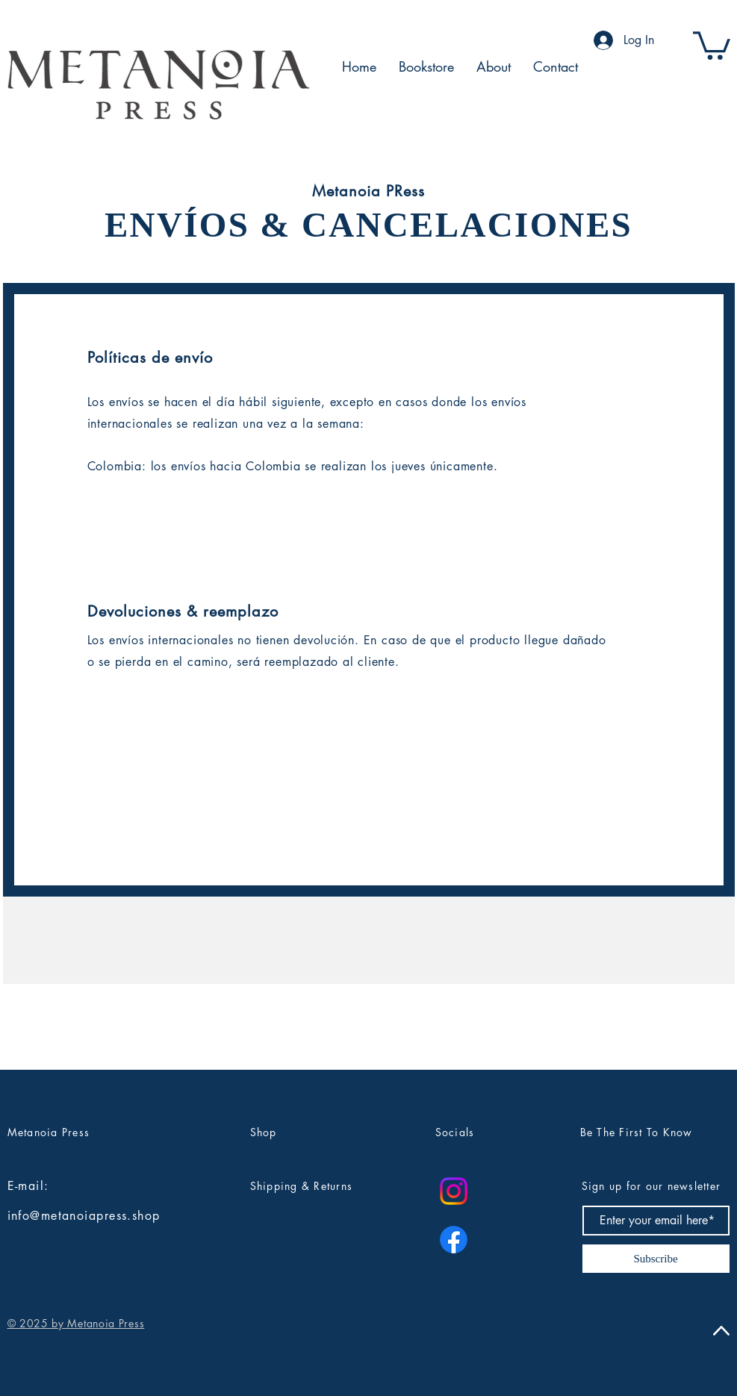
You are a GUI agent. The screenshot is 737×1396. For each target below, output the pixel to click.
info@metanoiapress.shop (84, 1216)
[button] (711, 44)
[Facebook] (453, 1239)
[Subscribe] (656, 1258)
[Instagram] (453, 1191)
